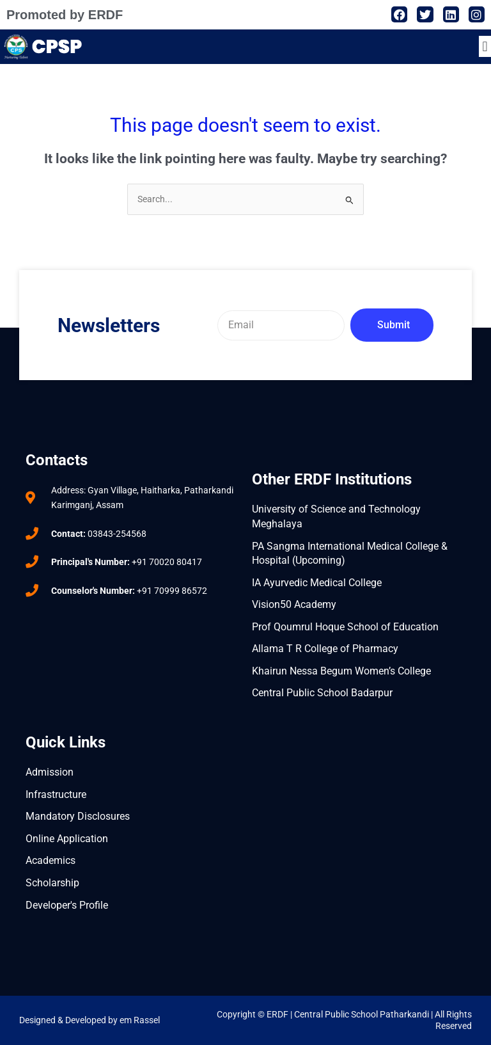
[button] (485, 46)
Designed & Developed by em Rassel (89, 1020)
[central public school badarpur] (132, 634)
